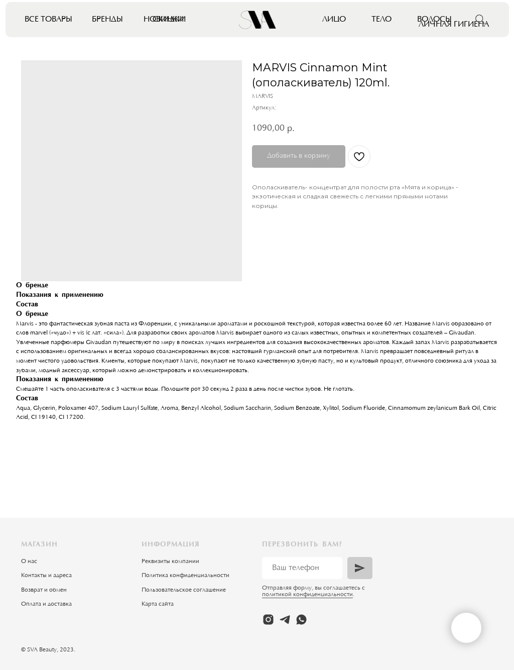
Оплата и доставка (46, 604)
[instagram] (268, 619)
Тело (381, 20)
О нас (29, 562)
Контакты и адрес (45, 576)
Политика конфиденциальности (185, 576)
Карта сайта (158, 604)
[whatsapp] (301, 619)
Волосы (434, 20)
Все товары (48, 20)
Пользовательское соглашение (184, 590)
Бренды (107, 20)
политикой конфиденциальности (307, 595)
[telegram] (285, 619)
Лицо (334, 20)
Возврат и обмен (44, 590)
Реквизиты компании (170, 562)
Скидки (169, 20)
